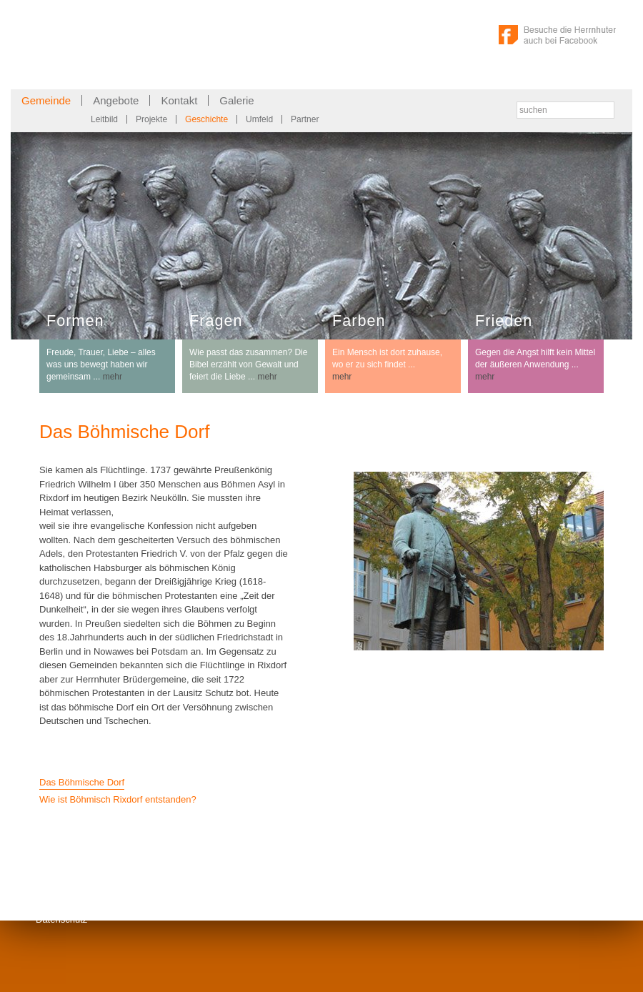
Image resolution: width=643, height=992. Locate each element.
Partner (305, 119)
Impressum (58, 886)
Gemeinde (46, 100)
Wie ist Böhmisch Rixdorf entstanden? (117, 799)
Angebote (116, 100)
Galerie (236, 100)
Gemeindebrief (137, 886)
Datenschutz (61, 919)
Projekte (151, 119)
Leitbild (104, 119)
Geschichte (206, 119)
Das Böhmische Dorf (81, 782)
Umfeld (259, 119)
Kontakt (179, 100)
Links (46, 903)
